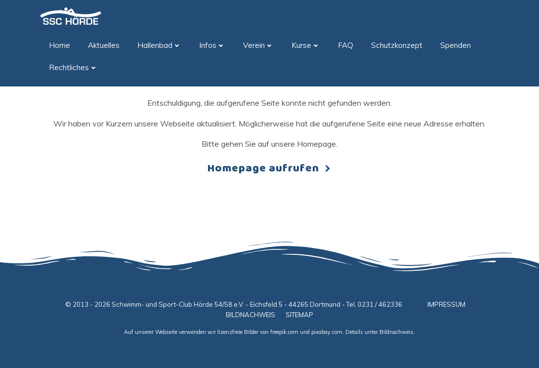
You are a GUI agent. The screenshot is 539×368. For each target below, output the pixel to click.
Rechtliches (73, 67)
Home (59, 45)
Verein (258, 45)
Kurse (305, 45)
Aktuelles (104, 45)
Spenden (455, 45)
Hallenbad (159, 45)
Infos (212, 45)
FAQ (345, 45)
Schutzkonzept (396, 45)
